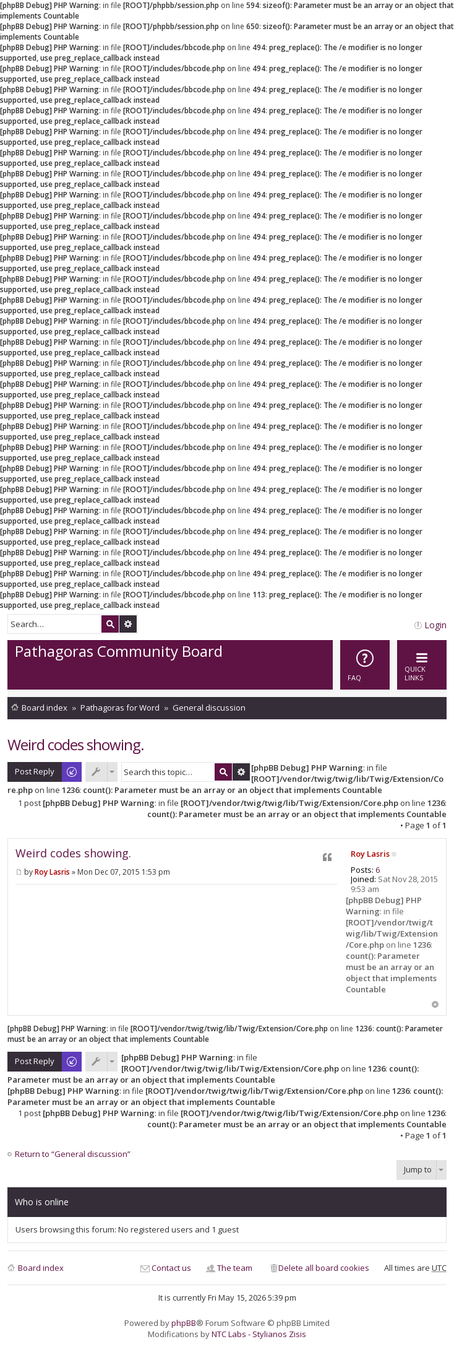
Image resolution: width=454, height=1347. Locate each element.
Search (110, 624)
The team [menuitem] (234, 1267)
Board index (44, 707)
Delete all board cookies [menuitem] (323, 1267)
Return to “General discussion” (73, 1154)
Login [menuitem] (435, 625)
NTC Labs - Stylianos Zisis (259, 1334)
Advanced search (128, 624)
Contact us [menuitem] (171, 1267)
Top (435, 1004)
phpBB (183, 1322)
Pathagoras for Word (120, 707)
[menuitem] (365, 665)
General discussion (209, 707)
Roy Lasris (370, 853)
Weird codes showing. (75, 744)
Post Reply (34, 771)
